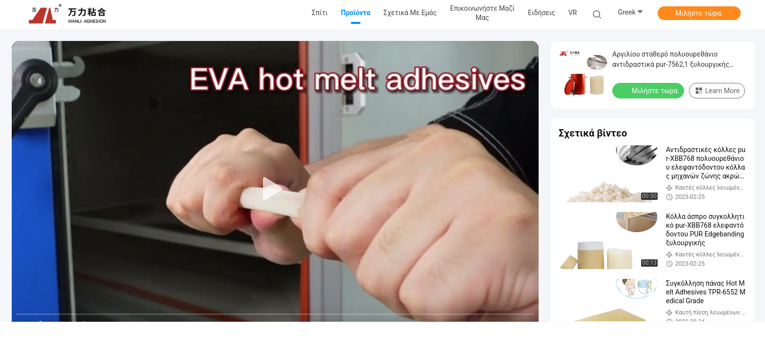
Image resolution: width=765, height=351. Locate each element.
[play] (275, 189)
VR (572, 13)
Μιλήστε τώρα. (699, 13)
